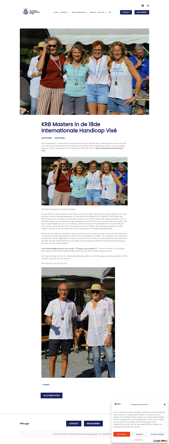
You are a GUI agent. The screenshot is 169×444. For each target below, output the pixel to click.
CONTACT (126, 12)
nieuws (46, 384)
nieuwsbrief (142, 12)
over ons (102, 12)
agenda (93, 12)
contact (74, 423)
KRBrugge (24, 423)
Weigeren (139, 434)
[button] (165, 404)
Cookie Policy (138, 439)
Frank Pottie (60, 138)
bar (110, 12)
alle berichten (51, 395)
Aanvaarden (121, 434)
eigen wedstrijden (80, 12)
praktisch (65, 12)
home (56, 12)
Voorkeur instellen (157, 434)
